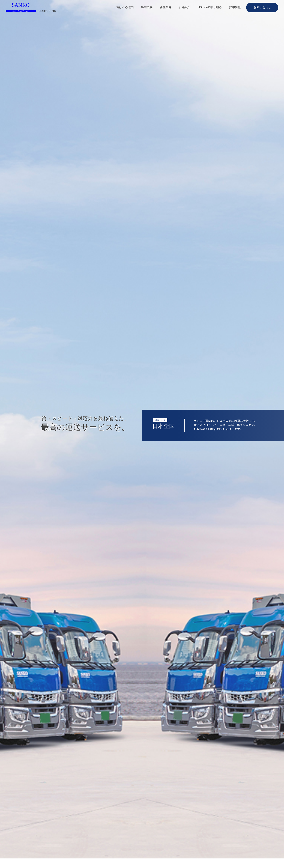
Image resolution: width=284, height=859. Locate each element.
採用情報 (235, 7)
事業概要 (147, 7)
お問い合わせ (262, 7)
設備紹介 (184, 7)
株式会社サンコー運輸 (47, 11)
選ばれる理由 (125, 7)
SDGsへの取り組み (209, 7)
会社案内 (165, 7)
